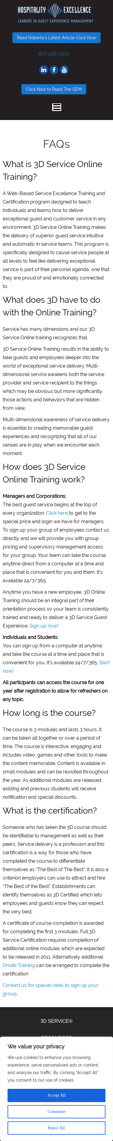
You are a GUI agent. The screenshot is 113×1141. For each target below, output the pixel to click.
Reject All (56, 1128)
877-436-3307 (54, 54)
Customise (56, 1111)
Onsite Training (19, 965)
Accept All (56, 1095)
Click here (57, 513)
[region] (56, 1089)
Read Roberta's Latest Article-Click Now (56, 37)
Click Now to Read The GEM (54, 89)
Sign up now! (44, 626)
